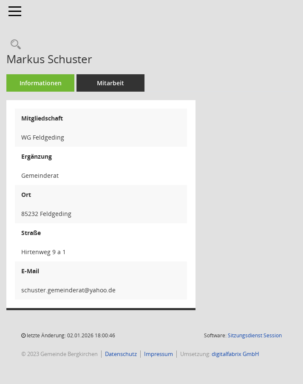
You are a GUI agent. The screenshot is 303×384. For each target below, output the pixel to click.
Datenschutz (121, 354)
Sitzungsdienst (255, 335)
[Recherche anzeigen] (13, 45)
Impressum (158, 354)
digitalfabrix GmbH (235, 354)
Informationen (41, 83)
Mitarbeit (110, 83)
